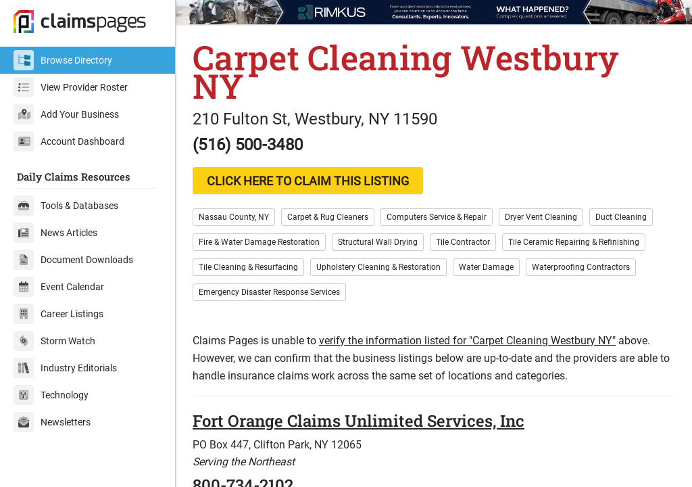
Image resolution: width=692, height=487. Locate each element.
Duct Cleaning (621, 217)
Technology (51, 395)
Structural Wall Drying (378, 242)
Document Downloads (73, 260)
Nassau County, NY (234, 217)
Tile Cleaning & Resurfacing (248, 267)
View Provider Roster (71, 87)
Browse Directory (63, 60)
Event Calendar (59, 287)
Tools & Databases (66, 205)
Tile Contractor (463, 242)
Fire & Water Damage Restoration (259, 242)
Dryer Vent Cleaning (541, 217)
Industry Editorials (65, 368)
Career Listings (58, 314)
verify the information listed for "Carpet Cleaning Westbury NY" (467, 340)
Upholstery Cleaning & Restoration (378, 267)
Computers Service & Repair (437, 217)
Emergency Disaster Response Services (269, 292)
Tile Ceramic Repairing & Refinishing (573, 242)
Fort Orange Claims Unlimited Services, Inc (358, 421)
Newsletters (52, 422)
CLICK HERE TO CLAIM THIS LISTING (308, 181)
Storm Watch (54, 341)
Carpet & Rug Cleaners (327, 217)
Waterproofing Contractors (581, 267)
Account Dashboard (69, 141)
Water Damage (486, 267)
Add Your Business (66, 114)
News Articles (55, 233)
